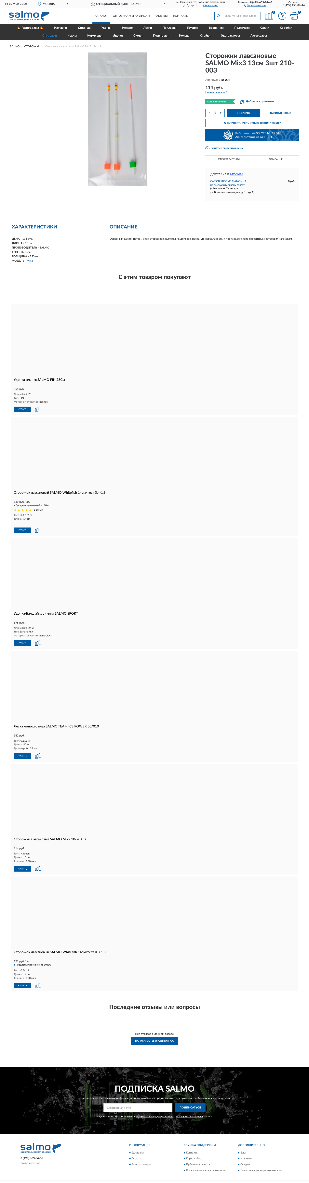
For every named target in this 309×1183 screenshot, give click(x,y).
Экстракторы (230, 35)
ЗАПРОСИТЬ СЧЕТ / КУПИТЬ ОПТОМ (252, 123)
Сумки (137, 35)
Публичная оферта (198, 1159)
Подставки (160, 35)
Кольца (184, 35)
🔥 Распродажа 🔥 (30, 27)
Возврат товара (141, 1159)
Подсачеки (242, 27)
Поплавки (170, 27)
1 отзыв (38, 509)
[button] (255, 5)
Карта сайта (193, 1153)
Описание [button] (276, 159)
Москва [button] (236, 174)
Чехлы (72, 35)
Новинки (246, 1153)
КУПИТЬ (22, 409)
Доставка (138, 1147)
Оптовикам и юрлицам (131, 16)
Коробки (286, 27)
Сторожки (49, 35)
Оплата (136, 1153)
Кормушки (94, 35)
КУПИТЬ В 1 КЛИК (280, 113)
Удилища (84, 27)
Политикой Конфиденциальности (154, 1111)
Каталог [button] (101, 16)
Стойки (205, 35)
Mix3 (30, 261)
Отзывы (161, 16)
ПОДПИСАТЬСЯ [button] (190, 1102)
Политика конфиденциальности (261, 1165)
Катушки (60, 27)
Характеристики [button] (229, 159)
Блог (243, 1147)
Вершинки (216, 27)
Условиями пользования (189, 1111)
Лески (147, 27)
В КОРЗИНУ (243, 113)
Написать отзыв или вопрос (154, 1035)
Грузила (192, 27)
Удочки (106, 27)
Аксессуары (258, 35)
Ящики (118, 35)
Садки (264, 27)
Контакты (181, 16)
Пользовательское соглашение (205, 1165)
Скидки (245, 1159)
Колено (127, 27)
